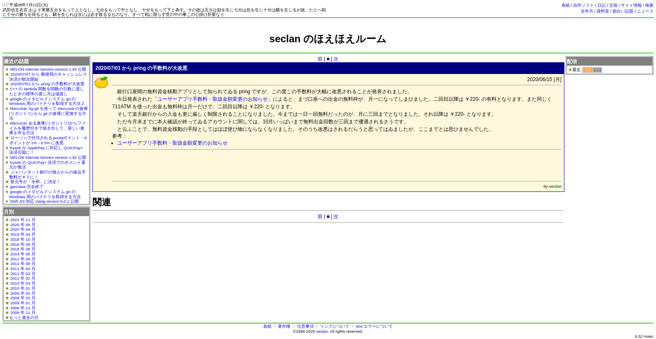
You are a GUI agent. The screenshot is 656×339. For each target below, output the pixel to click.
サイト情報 (631, 5)
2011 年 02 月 (23, 278)
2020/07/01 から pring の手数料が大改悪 (47, 84)
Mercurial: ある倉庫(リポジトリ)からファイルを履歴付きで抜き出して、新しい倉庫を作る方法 (47, 128)
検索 (649, 5)
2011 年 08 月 (23, 263)
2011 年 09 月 (23, 259)
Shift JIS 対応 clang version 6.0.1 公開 (44, 201)
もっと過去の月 (23, 317)
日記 (601, 5)
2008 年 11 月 (23, 312)
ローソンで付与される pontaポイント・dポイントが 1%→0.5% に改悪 (48, 140)
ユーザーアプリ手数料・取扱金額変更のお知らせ (212, 99)
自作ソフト (583, 5)
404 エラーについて (374, 326)
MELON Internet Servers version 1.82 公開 (48, 157)
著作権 (284, 326)
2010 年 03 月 (23, 283)
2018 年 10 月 (23, 239)
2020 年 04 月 (23, 229)
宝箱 (613, 5)
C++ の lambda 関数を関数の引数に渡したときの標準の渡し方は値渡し (47, 91)
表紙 (565, 5)
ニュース (645, 11)
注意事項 (305, 326)
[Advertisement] (328, 48)
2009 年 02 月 (23, 298)
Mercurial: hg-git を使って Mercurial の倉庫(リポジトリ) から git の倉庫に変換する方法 (48, 113)
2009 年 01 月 (23, 303)
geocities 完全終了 (27, 186)
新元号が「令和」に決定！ (35, 181)
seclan (322, 331)
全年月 (587, 11)
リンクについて (334, 326)
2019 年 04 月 (23, 234)
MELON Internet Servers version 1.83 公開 (48, 69)
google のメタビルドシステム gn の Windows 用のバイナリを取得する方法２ (47, 101)
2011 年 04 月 (23, 268)
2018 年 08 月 (23, 249)
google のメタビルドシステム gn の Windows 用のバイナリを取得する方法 (45, 194)
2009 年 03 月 (23, 293)
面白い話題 (622, 11)
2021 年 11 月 (23, 219)
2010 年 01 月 (23, 288)
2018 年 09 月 (23, 244)
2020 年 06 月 (23, 224)
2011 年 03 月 (23, 273)
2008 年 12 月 (23, 308)
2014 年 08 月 (23, 254)
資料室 (603, 11)
